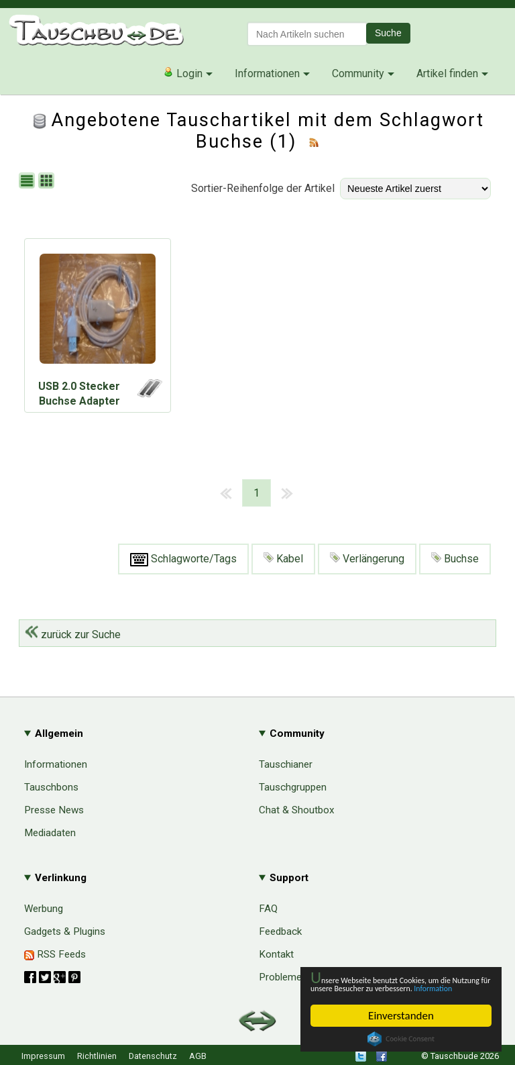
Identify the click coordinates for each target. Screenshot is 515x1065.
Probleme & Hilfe (297, 977)
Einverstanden (401, 1016)
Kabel (283, 558)
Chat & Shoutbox (297, 810)
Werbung (43, 909)
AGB (198, 1056)
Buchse (455, 558)
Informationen (267, 73)
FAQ (268, 909)
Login (183, 73)
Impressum (43, 1056)
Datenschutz (153, 1056)
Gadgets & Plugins (64, 931)
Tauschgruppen (293, 787)
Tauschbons (51, 787)
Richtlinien (97, 1056)
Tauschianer (285, 764)
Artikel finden (447, 73)
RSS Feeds (55, 954)
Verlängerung (367, 558)
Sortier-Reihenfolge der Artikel (263, 188)
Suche (388, 33)
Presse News (54, 810)
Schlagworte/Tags (183, 559)
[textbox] (307, 33)
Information (394, 987)
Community (358, 73)
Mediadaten (50, 833)
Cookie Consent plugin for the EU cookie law (401, 1038)
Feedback (280, 931)
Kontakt (276, 954)
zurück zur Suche (73, 634)
